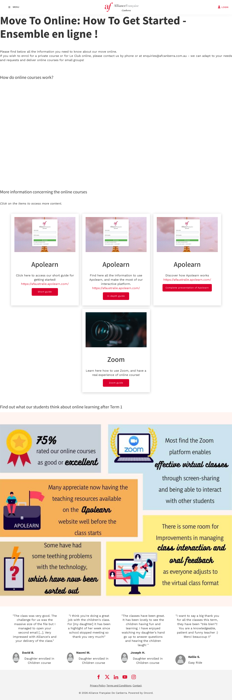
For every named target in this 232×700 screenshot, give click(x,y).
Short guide (45, 290)
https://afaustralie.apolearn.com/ (45, 284)
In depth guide (116, 294)
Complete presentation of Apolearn (187, 286)
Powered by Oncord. (140, 692)
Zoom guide (116, 381)
